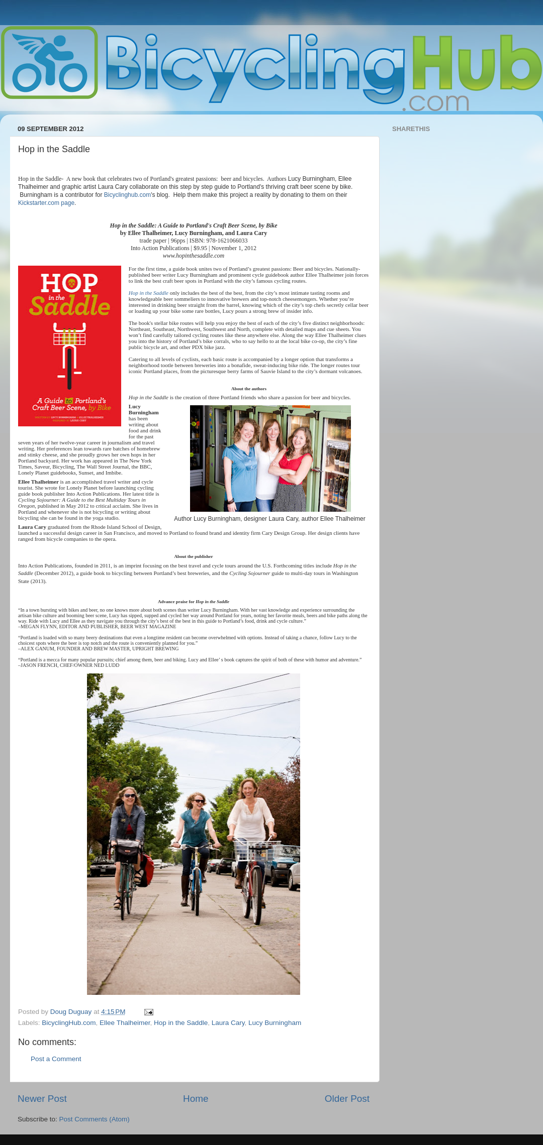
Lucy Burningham (274, 1022)
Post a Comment (56, 1059)
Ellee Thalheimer (125, 1022)
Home (195, 1098)
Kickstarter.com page (46, 202)
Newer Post (42, 1098)
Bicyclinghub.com (127, 194)
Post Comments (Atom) (94, 1119)
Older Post (347, 1098)
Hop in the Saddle (148, 293)
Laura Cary (228, 1022)
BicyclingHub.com (69, 1022)
